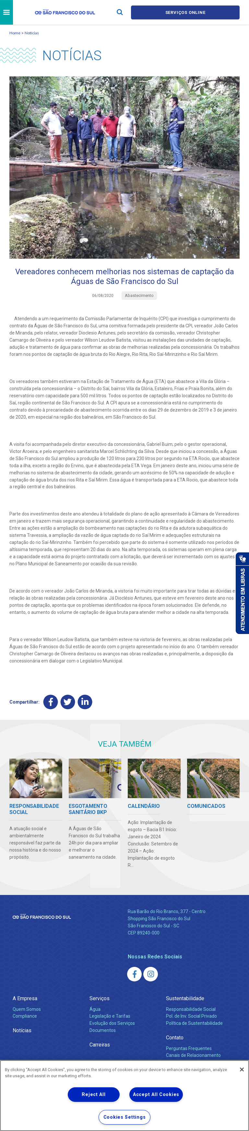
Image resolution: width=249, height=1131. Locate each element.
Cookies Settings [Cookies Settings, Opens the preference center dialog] (124, 1117)
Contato (175, 1038)
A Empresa (25, 998)
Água (95, 1009)
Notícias (32, 32)
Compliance (25, 1016)
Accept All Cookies (156, 1094)
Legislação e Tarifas (109, 1016)
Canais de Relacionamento (193, 1055)
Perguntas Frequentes (189, 1048)
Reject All (93, 1094)
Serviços (99, 998)
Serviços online (185, 12)
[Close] (242, 1069)
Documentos (102, 1030)
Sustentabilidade (185, 998)
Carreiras (99, 1045)
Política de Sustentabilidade (194, 1023)
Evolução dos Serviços (112, 1023)
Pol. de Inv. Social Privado (191, 1016)
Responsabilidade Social (191, 1009)
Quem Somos (27, 1009)
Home (14, 32)
